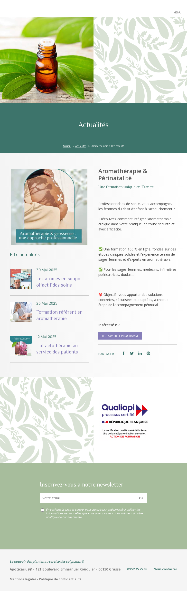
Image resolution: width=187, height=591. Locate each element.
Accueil (67, 146)
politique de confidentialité (64, 517)
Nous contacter (165, 569)
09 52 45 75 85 (137, 569)
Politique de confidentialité (60, 579)
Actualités (80, 146)
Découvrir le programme (120, 336)
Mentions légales (23, 579)
